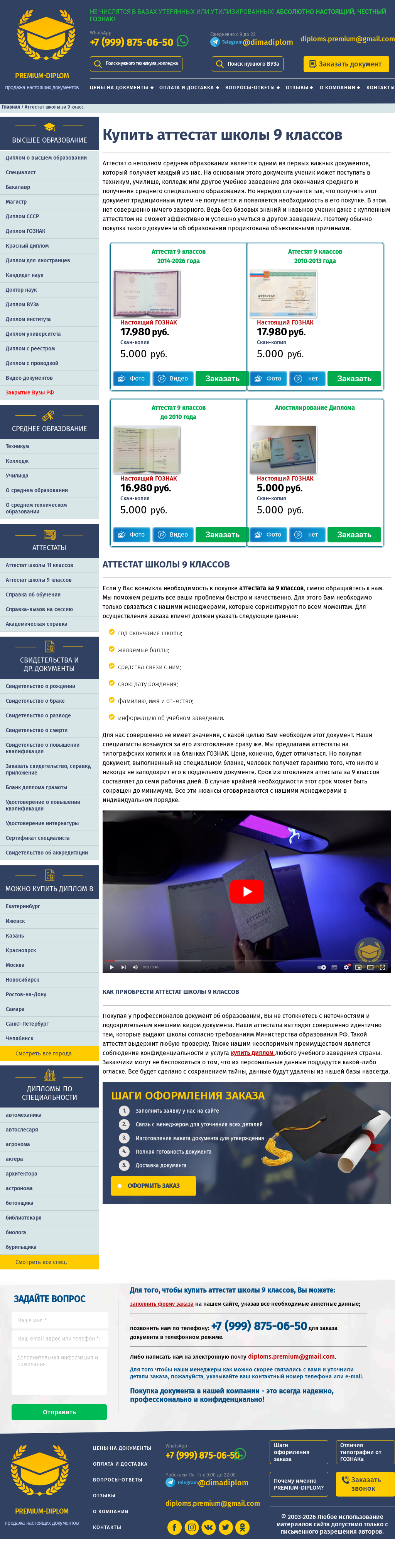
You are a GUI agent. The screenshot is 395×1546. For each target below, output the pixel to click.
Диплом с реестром (30, 348)
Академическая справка (37, 624)
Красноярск (21, 950)
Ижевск (15, 921)
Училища (17, 475)
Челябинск (19, 1038)
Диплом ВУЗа (22, 304)
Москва (15, 965)
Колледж (17, 461)
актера (14, 1159)
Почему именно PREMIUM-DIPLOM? (299, 1491)
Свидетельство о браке (35, 701)
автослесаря (22, 1129)
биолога (16, 1232)
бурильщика (21, 1247)
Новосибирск (22, 980)
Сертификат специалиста (38, 838)
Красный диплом (27, 246)
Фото (132, 329)
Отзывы (297, 87)
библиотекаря (24, 1218)
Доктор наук (21, 290)
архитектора (21, 1174)
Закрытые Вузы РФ (30, 392)
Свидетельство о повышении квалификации (42, 748)
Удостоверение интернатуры (42, 823)
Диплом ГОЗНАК (26, 231)
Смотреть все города (43, 1053)
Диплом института (28, 319)
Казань (15, 936)
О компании (338, 87)
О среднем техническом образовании (36, 508)
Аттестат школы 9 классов (39, 580)
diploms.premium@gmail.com (347, 39)
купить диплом (253, 953)
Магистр (16, 202)
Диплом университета (33, 334)
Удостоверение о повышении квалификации (43, 805)
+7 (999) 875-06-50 (131, 43)
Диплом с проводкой (32, 363)
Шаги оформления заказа (291, 1459)
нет (316, 329)
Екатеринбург (23, 906)
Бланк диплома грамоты (36, 787)
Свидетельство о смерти (37, 730)
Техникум (17, 446)
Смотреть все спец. (41, 1262)
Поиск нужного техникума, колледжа (142, 63)
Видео (174, 329)
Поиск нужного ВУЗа (253, 64)
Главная (11, 107)
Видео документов (29, 378)
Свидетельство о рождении (40, 686)
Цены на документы (119, 87)
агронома (18, 1144)
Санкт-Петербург (27, 1024)
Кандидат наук (24, 275)
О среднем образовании (37, 490)
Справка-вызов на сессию (39, 609)
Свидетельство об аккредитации (47, 852)
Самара (15, 1009)
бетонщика (20, 1203)
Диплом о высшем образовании (46, 158)
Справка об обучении (33, 594)
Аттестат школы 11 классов (39, 565)
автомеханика (24, 1115)
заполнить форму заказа (162, 1304)
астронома (19, 1188)
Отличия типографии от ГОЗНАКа (360, 1459)
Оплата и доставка (186, 87)
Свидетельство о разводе (38, 715)
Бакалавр (18, 187)
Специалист (20, 172)
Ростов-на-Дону (26, 994)
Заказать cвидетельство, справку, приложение (48, 769)
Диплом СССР (22, 216)
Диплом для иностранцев (38, 260)
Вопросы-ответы (250, 87)
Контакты (380, 87)
